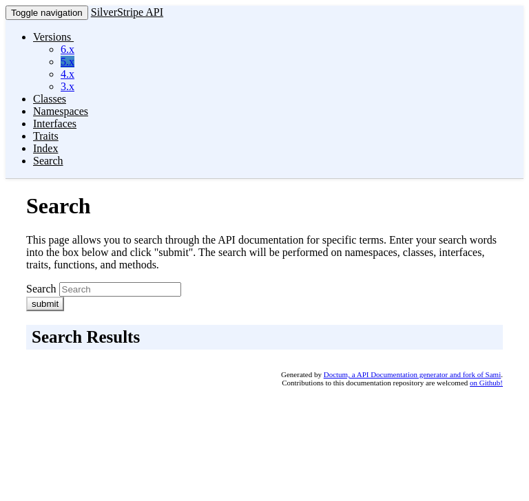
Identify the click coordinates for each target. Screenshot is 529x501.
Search (48, 161)
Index (45, 148)
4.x (67, 74)
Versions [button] (53, 37)
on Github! (486, 383)
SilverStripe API (127, 12)
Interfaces (54, 123)
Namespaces (60, 111)
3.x (67, 86)
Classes (49, 99)
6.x (67, 49)
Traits (46, 136)
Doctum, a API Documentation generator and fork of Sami (412, 374)
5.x (67, 61)
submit (45, 304)
